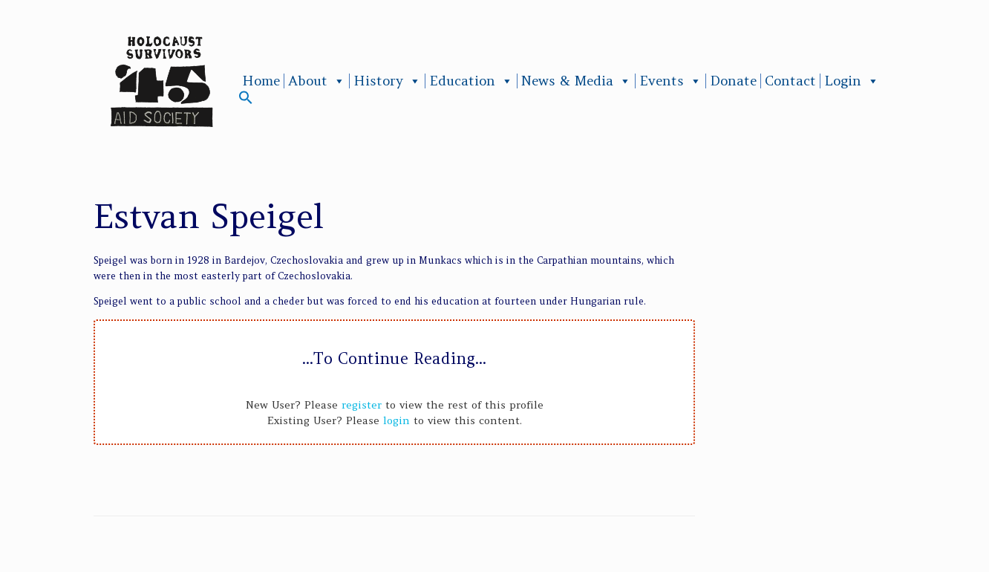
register (362, 405)
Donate (733, 81)
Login (851, 81)
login (396, 420)
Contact (790, 81)
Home (261, 81)
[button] (245, 101)
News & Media (576, 81)
